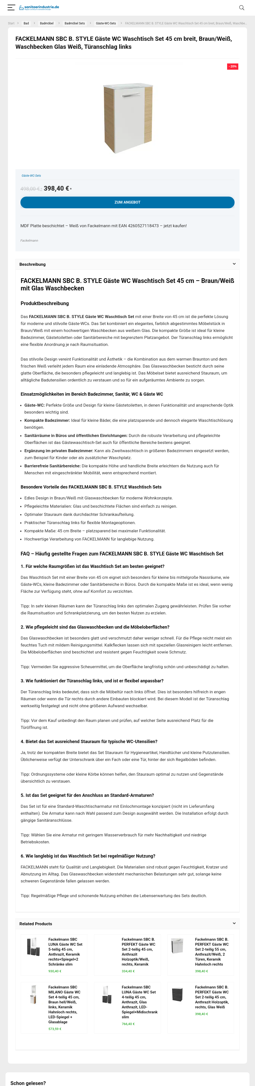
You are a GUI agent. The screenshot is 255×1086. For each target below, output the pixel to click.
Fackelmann (29, 240)
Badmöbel (47, 23)
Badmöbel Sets (75, 23)
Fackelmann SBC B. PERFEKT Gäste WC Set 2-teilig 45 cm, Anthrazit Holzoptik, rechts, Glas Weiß (212, 997)
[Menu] (11, 7)
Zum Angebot (127, 202)
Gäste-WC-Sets (106, 23)
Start (11, 23)
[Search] (242, 7)
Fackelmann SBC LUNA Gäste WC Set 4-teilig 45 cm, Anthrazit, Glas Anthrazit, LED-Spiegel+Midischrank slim (140, 1002)
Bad (26, 23)
